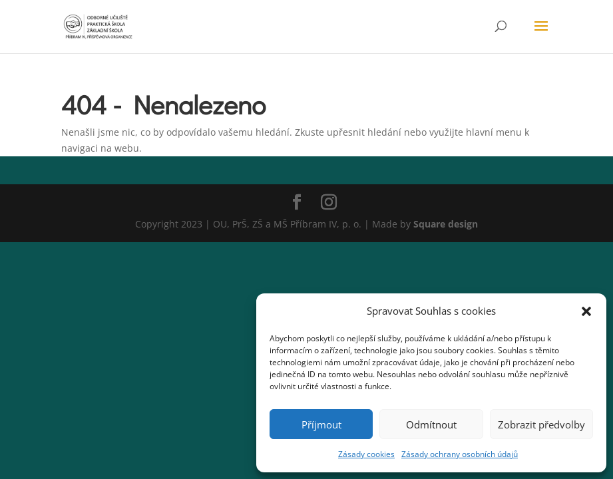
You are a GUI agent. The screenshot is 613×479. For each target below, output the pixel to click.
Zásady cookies (366, 454)
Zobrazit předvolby (541, 424)
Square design (445, 224)
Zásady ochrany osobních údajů (459, 454)
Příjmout (321, 424)
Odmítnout (431, 424)
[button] (586, 311)
